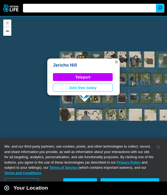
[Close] (158, 147)
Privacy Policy (129, 162)
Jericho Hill (65, 65)
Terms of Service (63, 167)
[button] (116, 61)
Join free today (83, 88)
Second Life (11, 8)
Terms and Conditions (22, 173)
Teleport (83, 77)
